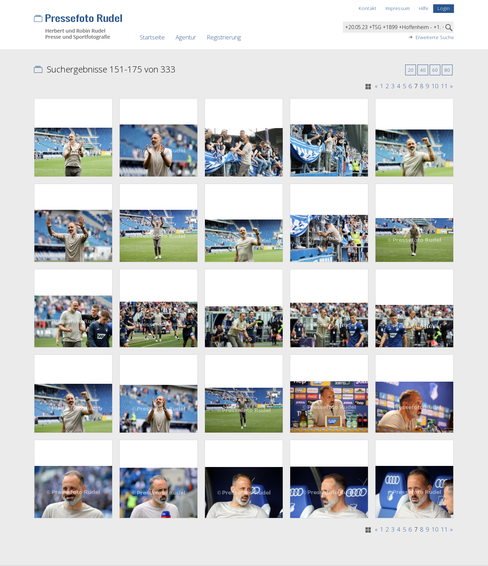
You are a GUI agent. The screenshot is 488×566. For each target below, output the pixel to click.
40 (423, 69)
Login (443, 8)
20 (410, 69)
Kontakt (368, 8)
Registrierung (224, 37)
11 (444, 86)
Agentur (186, 37)
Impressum (398, 8)
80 (447, 69)
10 (435, 86)
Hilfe (424, 8)
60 (435, 69)
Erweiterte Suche (435, 37)
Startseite (152, 37)
